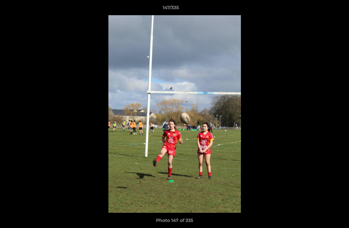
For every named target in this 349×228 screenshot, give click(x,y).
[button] (322, 9)
